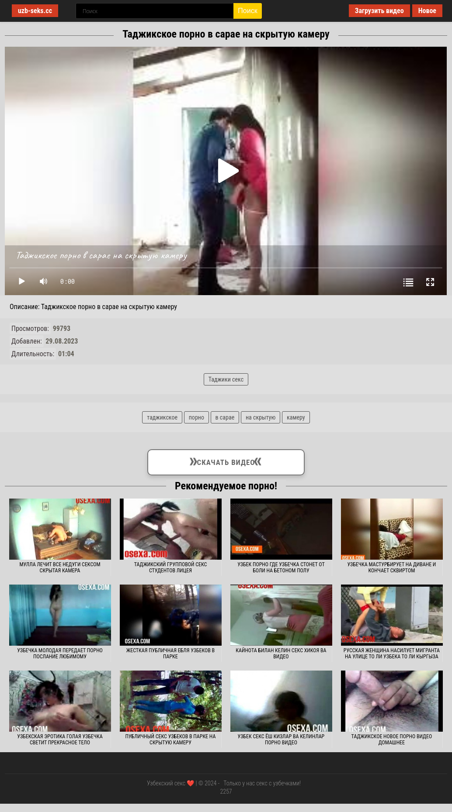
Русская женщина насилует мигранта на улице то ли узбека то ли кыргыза (392, 653)
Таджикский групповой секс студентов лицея (170, 567)
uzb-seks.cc (35, 11)
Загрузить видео (379, 11)
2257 (226, 791)
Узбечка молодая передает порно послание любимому (60, 653)
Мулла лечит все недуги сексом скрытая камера (59, 567)
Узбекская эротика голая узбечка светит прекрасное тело (59, 739)
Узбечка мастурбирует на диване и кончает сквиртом (391, 567)
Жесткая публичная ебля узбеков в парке (170, 653)
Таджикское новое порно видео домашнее (391, 739)
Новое (427, 11)
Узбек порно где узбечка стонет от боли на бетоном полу (281, 567)
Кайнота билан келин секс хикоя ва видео (281, 653)
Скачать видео (226, 460)
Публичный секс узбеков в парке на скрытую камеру (170, 739)
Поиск (247, 10)
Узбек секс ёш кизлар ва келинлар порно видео (281, 739)
